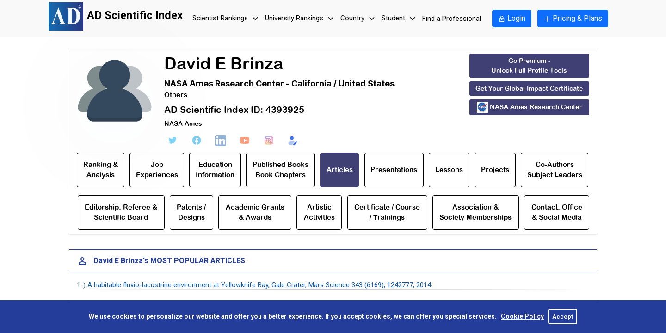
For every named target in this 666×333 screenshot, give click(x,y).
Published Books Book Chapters (280, 169)
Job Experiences (157, 169)
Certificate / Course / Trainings (387, 212)
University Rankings (300, 18)
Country (358, 18)
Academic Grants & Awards (255, 212)
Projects (495, 169)
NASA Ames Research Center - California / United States (279, 83)
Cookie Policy (522, 316)
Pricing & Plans (572, 18)
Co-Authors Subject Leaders (554, 169)
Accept (562, 316)
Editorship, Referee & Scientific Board (121, 212)
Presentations (393, 169)
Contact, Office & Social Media (556, 212)
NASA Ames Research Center (529, 107)
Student (400, 18)
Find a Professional (451, 18)
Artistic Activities (319, 212)
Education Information (215, 169)
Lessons (449, 169)
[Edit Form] (292, 140)
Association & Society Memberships (475, 212)
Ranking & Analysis (100, 169)
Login (511, 18)
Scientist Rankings (226, 18)
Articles (340, 169)
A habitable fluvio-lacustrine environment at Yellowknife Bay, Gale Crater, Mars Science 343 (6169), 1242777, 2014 (259, 285)
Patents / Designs (191, 212)
